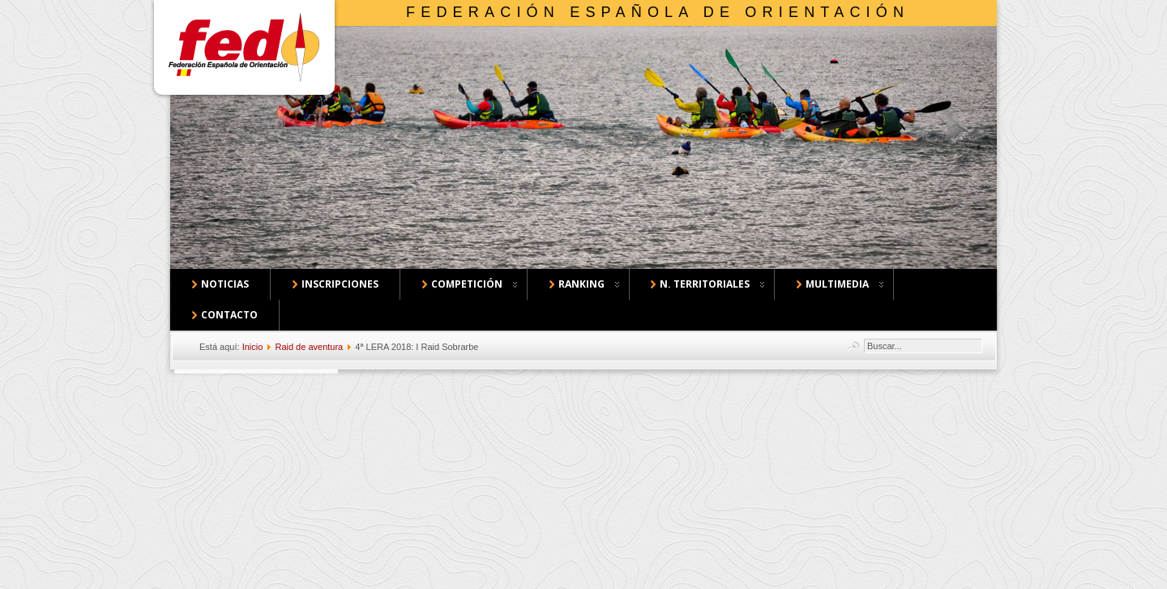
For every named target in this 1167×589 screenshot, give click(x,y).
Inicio (252, 347)
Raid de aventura (309, 347)
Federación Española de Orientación (657, 12)
